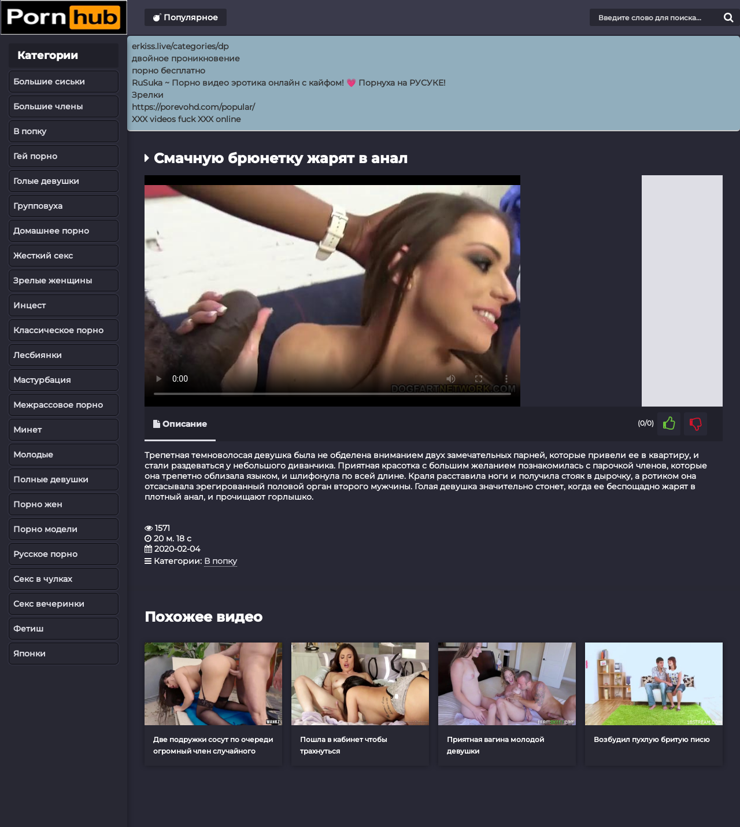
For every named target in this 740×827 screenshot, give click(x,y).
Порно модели (45, 529)
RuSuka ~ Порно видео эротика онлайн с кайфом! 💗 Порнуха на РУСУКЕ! (289, 82)
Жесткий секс (43, 255)
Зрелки (148, 95)
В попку (29, 131)
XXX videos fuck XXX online (186, 119)
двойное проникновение (186, 58)
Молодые (33, 454)
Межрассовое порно (58, 405)
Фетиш (28, 628)
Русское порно (45, 554)
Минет (27, 429)
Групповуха (37, 206)
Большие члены (48, 106)
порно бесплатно (168, 70)
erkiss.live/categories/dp (180, 46)
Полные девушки (50, 479)
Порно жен (37, 504)
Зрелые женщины (52, 280)
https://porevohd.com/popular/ (193, 107)
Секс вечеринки (48, 604)
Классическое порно (58, 330)
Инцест (29, 305)
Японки (29, 653)
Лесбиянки (37, 355)
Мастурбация (42, 380)
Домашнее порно (51, 231)
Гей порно (35, 156)
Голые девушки (46, 181)
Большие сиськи (49, 81)
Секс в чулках (42, 579)
